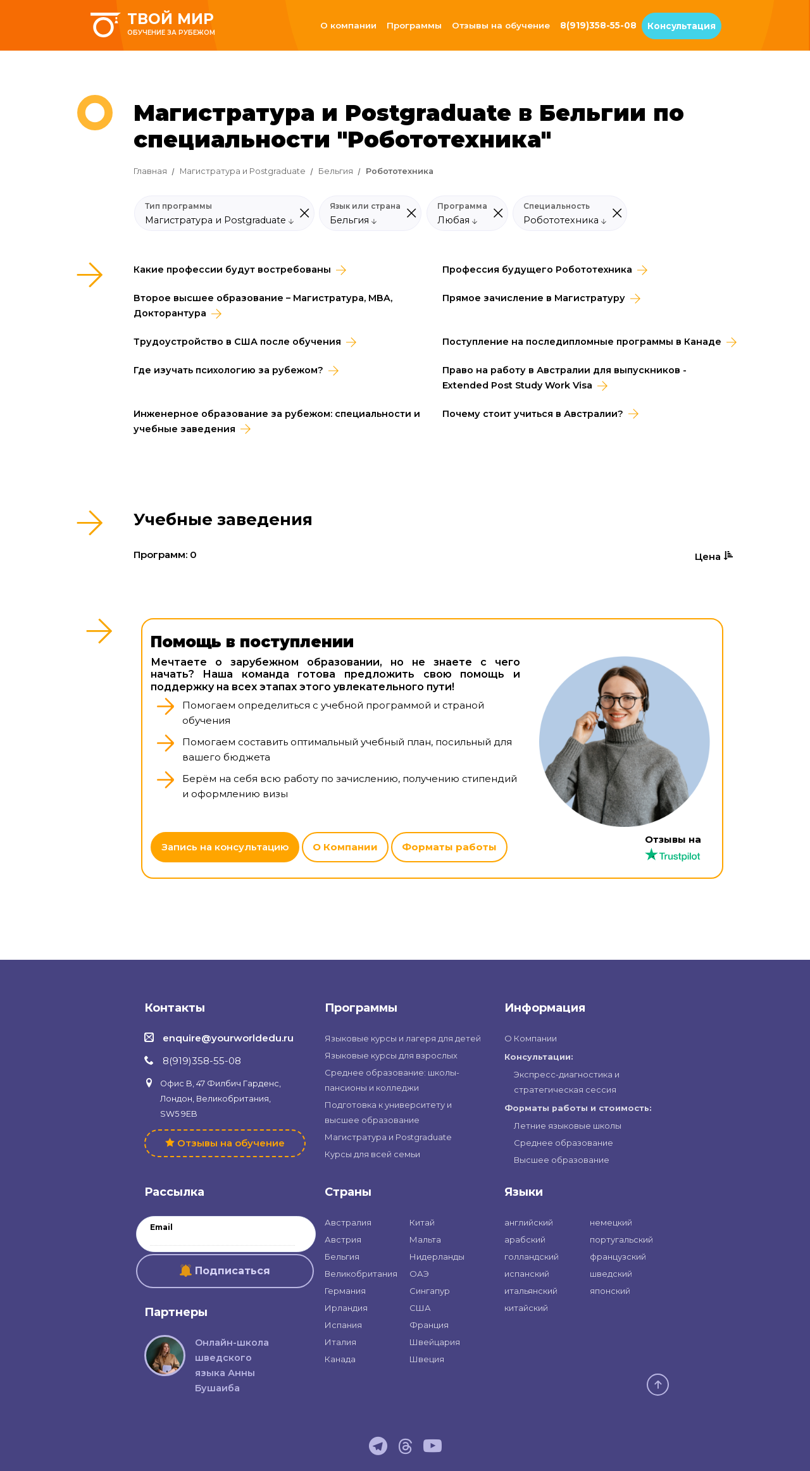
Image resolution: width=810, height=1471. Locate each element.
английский (528, 1222)
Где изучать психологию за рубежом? (228, 370)
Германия (345, 1291)
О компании (348, 25)
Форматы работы (449, 847)
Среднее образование (563, 1143)
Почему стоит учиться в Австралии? (532, 413)
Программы (414, 25)
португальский (621, 1239)
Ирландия (346, 1308)
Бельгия (335, 171)
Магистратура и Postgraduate (243, 171)
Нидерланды (436, 1256)
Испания (343, 1325)
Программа (462, 206)
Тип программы (178, 206)
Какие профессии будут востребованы (232, 269)
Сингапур (429, 1291)
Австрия (343, 1239)
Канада (340, 1359)
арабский (524, 1239)
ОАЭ (419, 1274)
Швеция (426, 1359)
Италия (340, 1342)
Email (161, 1227)
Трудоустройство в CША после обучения (237, 341)
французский (618, 1256)
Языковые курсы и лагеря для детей (403, 1038)
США (420, 1308)
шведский (611, 1274)
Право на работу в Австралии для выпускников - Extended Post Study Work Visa (564, 377)
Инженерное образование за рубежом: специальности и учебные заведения (277, 421)
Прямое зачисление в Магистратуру (533, 298)
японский (610, 1291)
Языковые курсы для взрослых (391, 1055)
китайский (526, 1308)
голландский (531, 1256)
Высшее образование (561, 1160)
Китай (422, 1222)
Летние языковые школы (567, 1125)
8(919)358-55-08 (598, 25)
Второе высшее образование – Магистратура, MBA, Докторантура (263, 305)
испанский (526, 1274)
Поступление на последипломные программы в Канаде (581, 341)
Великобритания (361, 1274)
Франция (429, 1325)
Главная (150, 171)
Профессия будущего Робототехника (537, 269)
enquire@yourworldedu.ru (228, 1038)
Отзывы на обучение (501, 25)
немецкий (611, 1222)
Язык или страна (365, 206)
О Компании (345, 847)
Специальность (556, 206)
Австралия (348, 1222)
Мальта (425, 1239)
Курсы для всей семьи (372, 1154)
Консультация (681, 26)
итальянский (531, 1291)
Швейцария (434, 1342)
